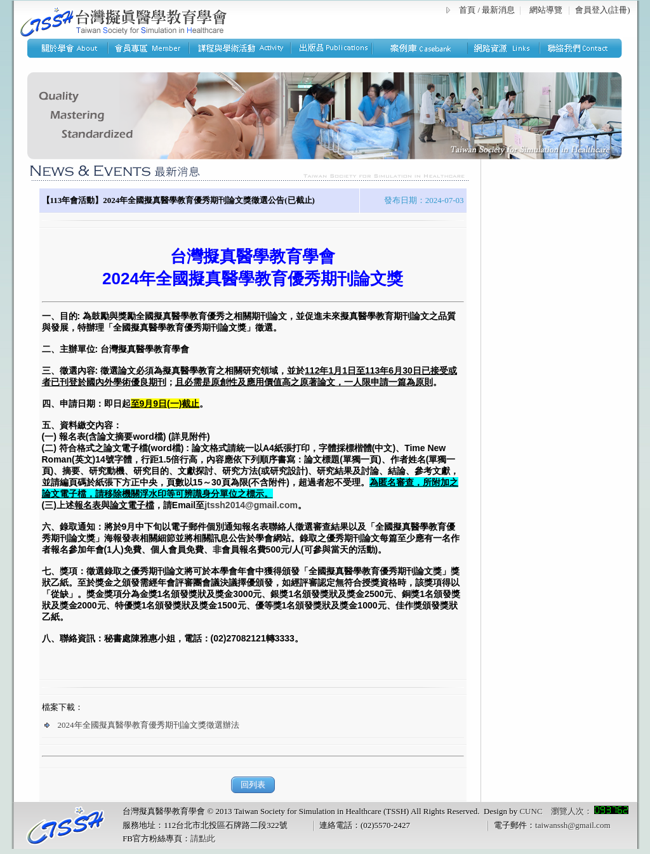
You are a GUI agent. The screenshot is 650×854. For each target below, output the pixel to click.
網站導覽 (545, 10)
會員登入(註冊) (602, 10)
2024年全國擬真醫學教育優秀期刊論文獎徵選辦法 (141, 725)
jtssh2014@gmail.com (251, 505)
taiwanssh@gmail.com (572, 825)
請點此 (202, 838)
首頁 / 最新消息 (487, 10)
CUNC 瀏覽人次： (573, 811)
